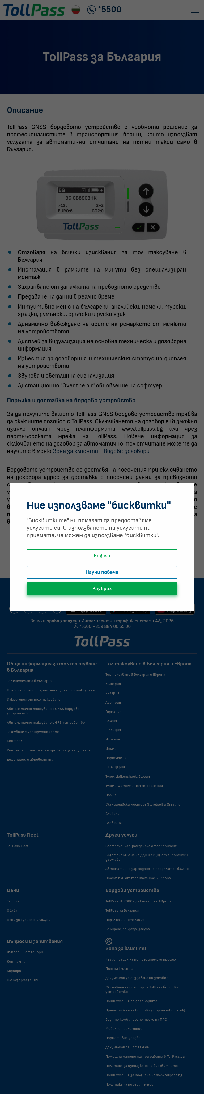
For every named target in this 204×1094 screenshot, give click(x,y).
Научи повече (102, 572)
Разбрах (102, 588)
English (102, 556)
